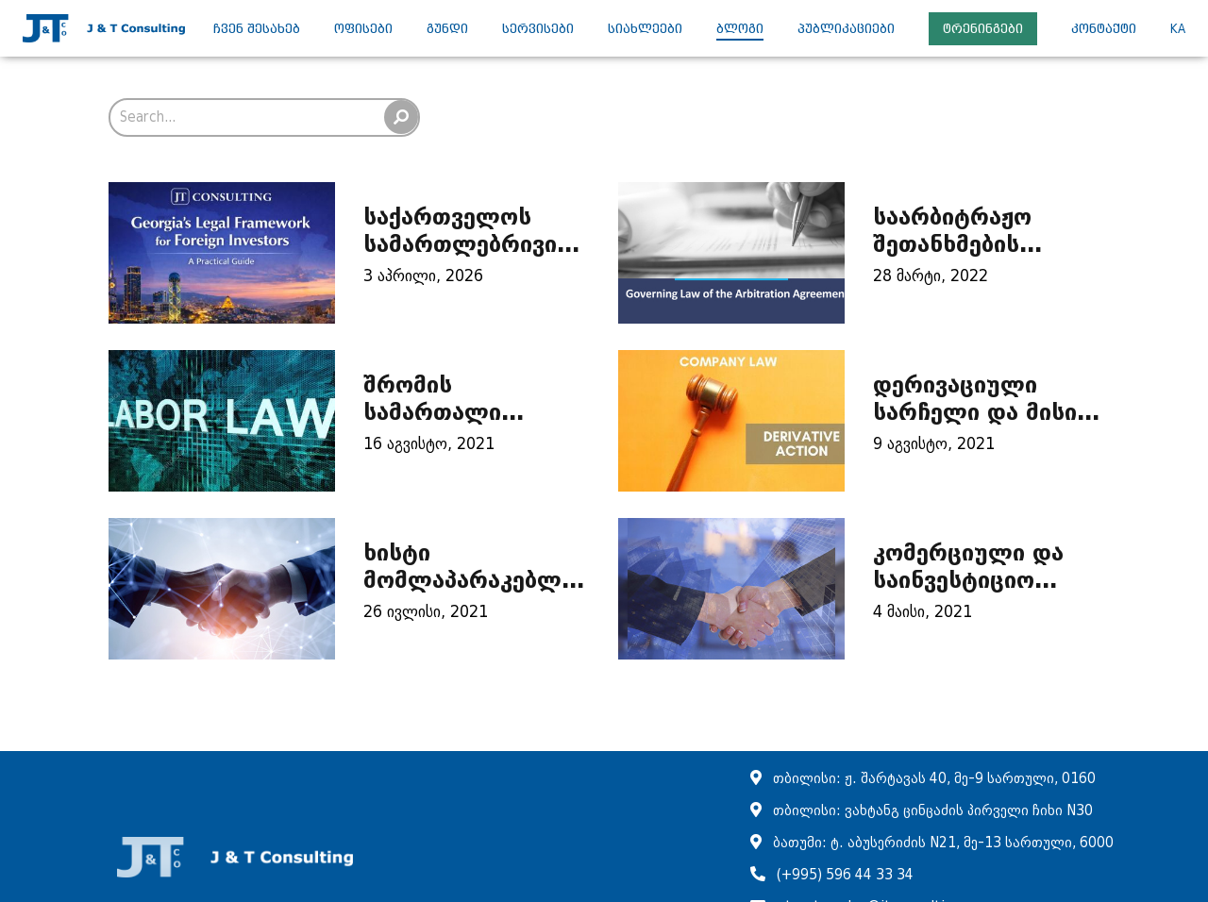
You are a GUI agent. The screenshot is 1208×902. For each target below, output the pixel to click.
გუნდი (447, 29)
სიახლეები (645, 29)
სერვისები (538, 29)
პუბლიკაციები (846, 29)
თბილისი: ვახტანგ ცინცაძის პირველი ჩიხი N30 (933, 811)
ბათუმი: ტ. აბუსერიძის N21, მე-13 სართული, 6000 (943, 843)
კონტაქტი (1103, 29)
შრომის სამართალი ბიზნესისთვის (442, 412)
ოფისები (363, 29)
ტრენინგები (983, 29)
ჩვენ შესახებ (256, 29)
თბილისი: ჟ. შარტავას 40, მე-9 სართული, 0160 (934, 779)
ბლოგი (739, 29)
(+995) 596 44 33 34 (845, 875)
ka (1177, 29)
